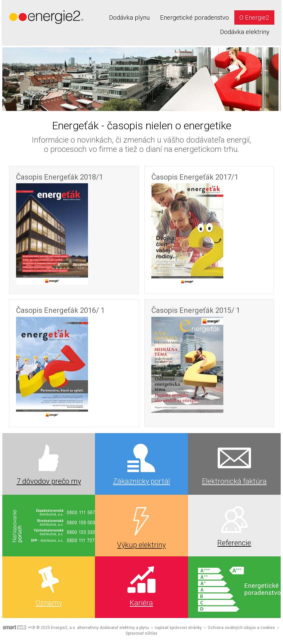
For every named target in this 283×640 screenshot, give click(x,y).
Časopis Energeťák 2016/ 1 (60, 310)
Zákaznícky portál (141, 481)
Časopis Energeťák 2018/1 (59, 177)
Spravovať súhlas (141, 633)
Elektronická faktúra (234, 481)
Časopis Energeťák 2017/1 (194, 177)
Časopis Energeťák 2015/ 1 (195, 310)
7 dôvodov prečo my (49, 481)
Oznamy (48, 603)
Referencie (234, 543)
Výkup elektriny (141, 545)
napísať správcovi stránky (178, 627)
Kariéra (141, 603)
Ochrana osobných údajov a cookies (241, 627)
